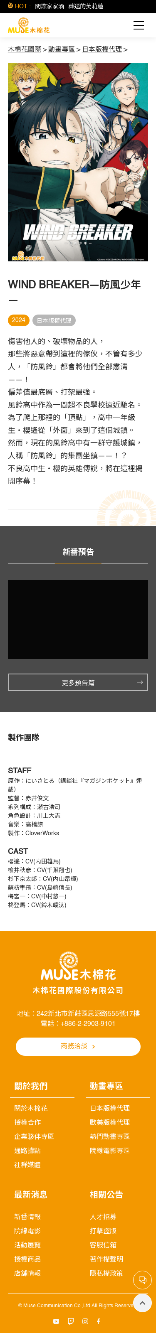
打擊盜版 (103, 1231)
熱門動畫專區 (110, 1137)
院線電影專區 (110, 1151)
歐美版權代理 (110, 1123)
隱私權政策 (106, 1274)
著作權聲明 (106, 1260)
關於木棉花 (30, 1109)
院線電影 (27, 1231)
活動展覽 (27, 1245)
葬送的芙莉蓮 (85, 7)
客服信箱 (103, 1245)
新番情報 (27, 1217)
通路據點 (27, 1151)
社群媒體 (27, 1165)
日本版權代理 (110, 1109)
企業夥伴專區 (34, 1137)
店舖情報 (27, 1274)
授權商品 (27, 1260)
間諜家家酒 (49, 7)
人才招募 (103, 1217)
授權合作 (27, 1123)
